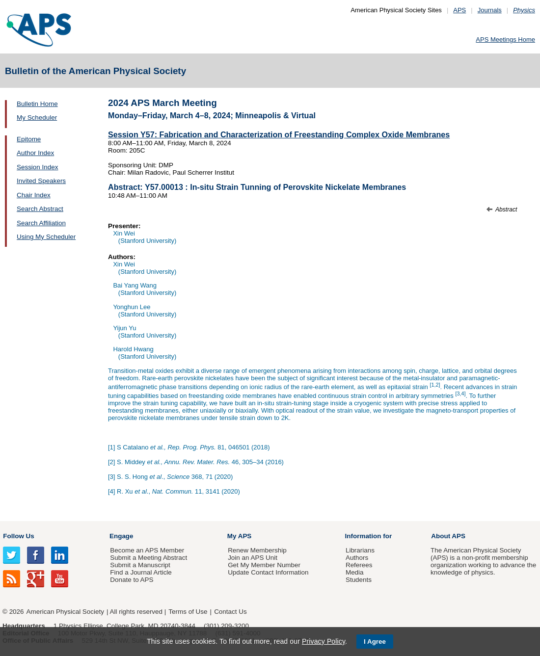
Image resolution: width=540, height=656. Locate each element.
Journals (490, 10)
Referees (359, 565)
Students (359, 579)
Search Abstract (40, 208)
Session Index (37, 167)
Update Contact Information (268, 572)
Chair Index (34, 195)
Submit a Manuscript (140, 565)
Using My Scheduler (46, 236)
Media (355, 572)
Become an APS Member (147, 550)
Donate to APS (131, 579)
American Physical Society (65, 611)
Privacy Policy (323, 641)
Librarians (360, 550)
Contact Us (230, 611)
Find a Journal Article (140, 572)
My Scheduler (37, 117)
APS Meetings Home (505, 39)
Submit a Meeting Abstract (148, 557)
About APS (448, 536)
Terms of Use (187, 611)
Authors (357, 557)
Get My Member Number (264, 565)
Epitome (29, 139)
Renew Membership (257, 550)
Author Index (35, 153)
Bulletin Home (37, 103)
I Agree (375, 641)
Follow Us (18, 536)
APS (459, 10)
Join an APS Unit (252, 557)
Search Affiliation (41, 223)
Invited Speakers (41, 180)
